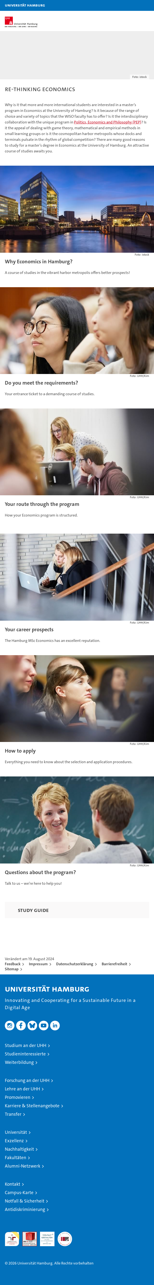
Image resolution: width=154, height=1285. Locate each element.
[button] (135, 5)
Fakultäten (15, 1158)
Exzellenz (14, 1141)
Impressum (38, 963)
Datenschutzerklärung (74, 963)
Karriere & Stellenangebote (32, 1106)
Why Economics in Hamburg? (39, 261)
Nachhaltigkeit (19, 1149)
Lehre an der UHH (22, 1089)
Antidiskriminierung (25, 1209)
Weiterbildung (19, 1062)
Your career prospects (29, 629)
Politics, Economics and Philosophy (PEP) (107, 122)
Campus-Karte (19, 1193)
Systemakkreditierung (65, 1234)
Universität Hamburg (25, 5)
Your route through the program (42, 504)
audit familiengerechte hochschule (12, 1239)
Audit (27, 1234)
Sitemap (12, 969)
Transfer (13, 1114)
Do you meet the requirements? (41, 382)
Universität (16, 1132)
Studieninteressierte (25, 1054)
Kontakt (12, 1184)
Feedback (12, 963)
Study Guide (33, 910)
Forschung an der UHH (27, 1080)
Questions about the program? (40, 872)
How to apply (20, 750)
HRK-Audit (44, 1237)
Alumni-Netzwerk (22, 1166)
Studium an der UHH (25, 1045)
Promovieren (17, 1097)
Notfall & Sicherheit (24, 1201)
